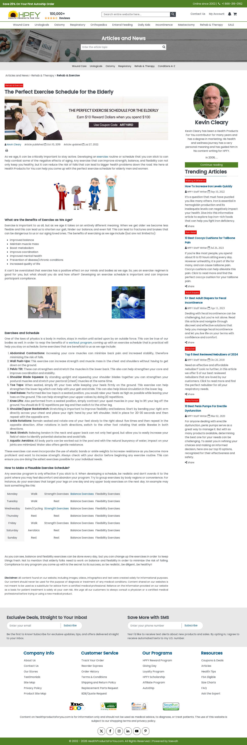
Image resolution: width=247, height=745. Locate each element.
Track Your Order (92, 660)
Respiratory (77, 25)
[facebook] (110, 731)
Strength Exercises (56, 508)
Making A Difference (195, 180)
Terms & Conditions (94, 677)
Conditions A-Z (166, 66)
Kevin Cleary (14, 144)
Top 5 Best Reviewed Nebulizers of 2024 (211, 354)
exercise (102, 157)
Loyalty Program (153, 671)
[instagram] (119, 731)
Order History (90, 671)
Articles (206, 666)
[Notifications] (229, 14)
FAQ (204, 688)
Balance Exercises (82, 494)
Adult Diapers (192, 292)
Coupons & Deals (212, 660)
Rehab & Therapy (211, 25)
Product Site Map (35, 693)
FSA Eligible (208, 677)
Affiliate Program (154, 682)
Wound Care (21, 25)
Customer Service (99, 653)
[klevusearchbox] (173, 14)
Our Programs (157, 653)
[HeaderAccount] (216, 14)
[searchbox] (139, 14)
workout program (80, 342)
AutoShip (148, 688)
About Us (30, 660)
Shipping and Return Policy (98, 682)
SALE (231, 25)
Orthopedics (99, 25)
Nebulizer (190, 348)
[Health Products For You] (24, 14)
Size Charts (208, 682)
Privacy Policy (33, 688)
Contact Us (198, 14)
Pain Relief (191, 232)
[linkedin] (128, 731)
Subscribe (70, 625)
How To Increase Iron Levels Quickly (208, 186)
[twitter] (100, 731)
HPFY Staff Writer (197, 191)
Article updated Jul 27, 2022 (81, 144)
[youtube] (137, 731)
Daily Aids (144, 25)
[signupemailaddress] (34, 626)
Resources (211, 653)
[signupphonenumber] (154, 626)
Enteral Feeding (122, 25)
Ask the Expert (210, 693)
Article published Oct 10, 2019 (42, 144)
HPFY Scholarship (154, 677)
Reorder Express (92, 666)
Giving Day (149, 666)
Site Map (29, 682)
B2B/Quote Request (94, 693)
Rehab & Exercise (14, 85)
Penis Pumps (192, 400)
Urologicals (42, 25)
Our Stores (31, 671)
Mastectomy (186, 25)
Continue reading (211, 165)
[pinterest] (146, 731)
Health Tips (208, 671)
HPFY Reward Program (157, 660)
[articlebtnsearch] (123, 52)
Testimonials (32, 677)
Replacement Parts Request (99, 688)
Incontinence (164, 25)
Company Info (39, 653)
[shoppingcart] (235, 14)
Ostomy (59, 25)
